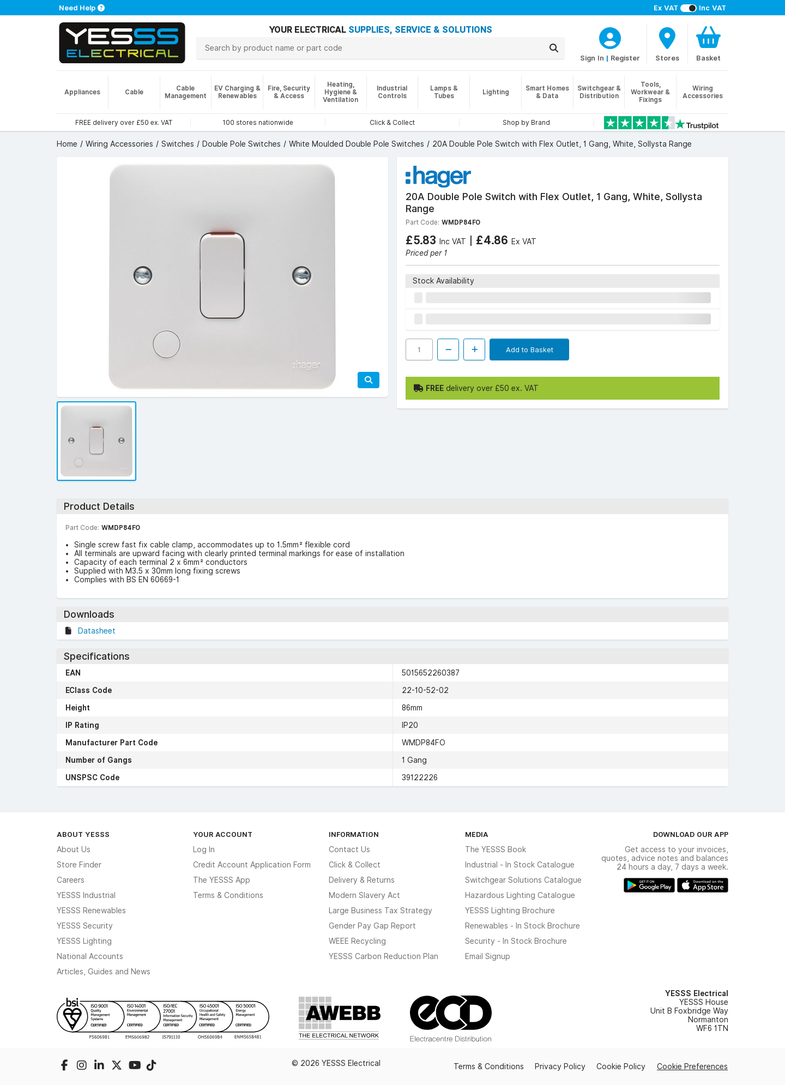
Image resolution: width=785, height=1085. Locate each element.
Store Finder (79, 864)
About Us (73, 849)
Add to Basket (529, 349)
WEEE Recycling (357, 941)
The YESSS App (221, 880)
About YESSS (83, 834)
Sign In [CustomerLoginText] (592, 57)
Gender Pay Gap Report (372, 925)
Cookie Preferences (692, 1066)
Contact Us (349, 849)
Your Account (222, 834)
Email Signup (487, 956)
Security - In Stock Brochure (516, 941)
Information (354, 834)
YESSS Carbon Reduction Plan (383, 956)
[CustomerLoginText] (610, 36)
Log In (204, 849)
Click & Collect (355, 864)
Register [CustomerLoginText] (625, 57)
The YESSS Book (495, 849)
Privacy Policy (560, 1066)
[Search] (554, 48)
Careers (70, 880)
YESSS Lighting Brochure (510, 910)
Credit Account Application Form (252, 864)
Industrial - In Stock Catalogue (520, 864)
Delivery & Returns (362, 880)
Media (476, 834)
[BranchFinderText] (667, 43)
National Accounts (90, 956)
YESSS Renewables (91, 910)
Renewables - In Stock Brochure (522, 925)
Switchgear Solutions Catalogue (523, 880)
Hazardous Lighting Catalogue (520, 895)
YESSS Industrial (86, 895)
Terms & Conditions (228, 895)
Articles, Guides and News (103, 971)
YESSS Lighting (84, 941)
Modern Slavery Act (364, 895)
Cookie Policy (620, 1066)
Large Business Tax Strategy (380, 910)
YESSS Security (85, 925)
